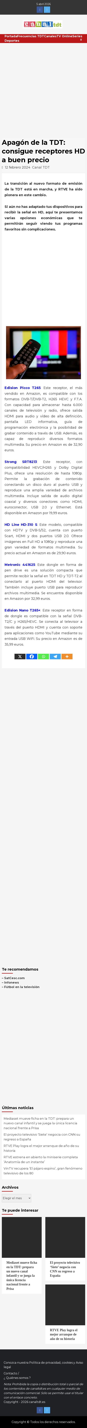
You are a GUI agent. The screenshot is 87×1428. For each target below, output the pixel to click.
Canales (50, 36)
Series (77, 36)
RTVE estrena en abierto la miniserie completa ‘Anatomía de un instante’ (41, 1159)
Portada (11, 36)
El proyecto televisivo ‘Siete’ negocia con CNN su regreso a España (42, 1137)
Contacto (10, 1373)
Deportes (12, 40)
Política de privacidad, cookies (51, 1362)
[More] (66, 656)
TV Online (64, 36)
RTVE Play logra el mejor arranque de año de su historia (41, 1148)
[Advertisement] (43, 89)
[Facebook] (31, 656)
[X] (20, 656)
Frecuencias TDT (30, 36)
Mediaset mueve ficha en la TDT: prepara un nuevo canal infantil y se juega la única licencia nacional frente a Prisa (40, 1123)
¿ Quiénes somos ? (17, 1378)
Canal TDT (41, 167)
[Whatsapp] (43, 656)
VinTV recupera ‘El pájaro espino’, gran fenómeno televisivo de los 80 (43, 1171)
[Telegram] (55, 656)
